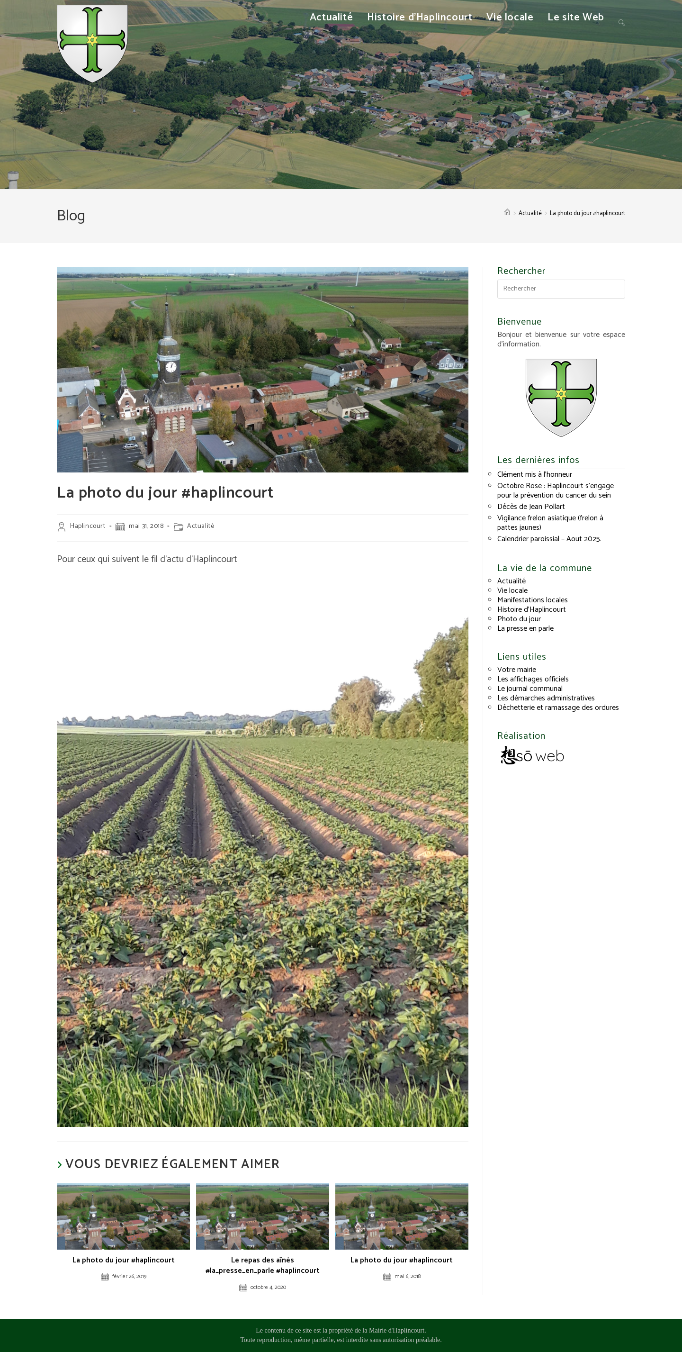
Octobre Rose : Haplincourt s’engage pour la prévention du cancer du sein (555, 491)
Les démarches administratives (546, 698)
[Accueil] (507, 213)
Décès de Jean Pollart (531, 506)
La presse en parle (525, 628)
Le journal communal (530, 688)
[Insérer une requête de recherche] (561, 289)
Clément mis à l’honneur (534, 474)
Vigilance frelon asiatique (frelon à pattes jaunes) (550, 523)
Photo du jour (519, 619)
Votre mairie (516, 669)
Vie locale (512, 590)
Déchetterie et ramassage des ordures (558, 707)
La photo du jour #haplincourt (587, 213)
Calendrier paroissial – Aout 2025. (549, 539)
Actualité (200, 526)
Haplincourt (88, 526)
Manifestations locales (532, 600)
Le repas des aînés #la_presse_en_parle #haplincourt (263, 1266)
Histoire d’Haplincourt (531, 609)
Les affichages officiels (533, 679)
